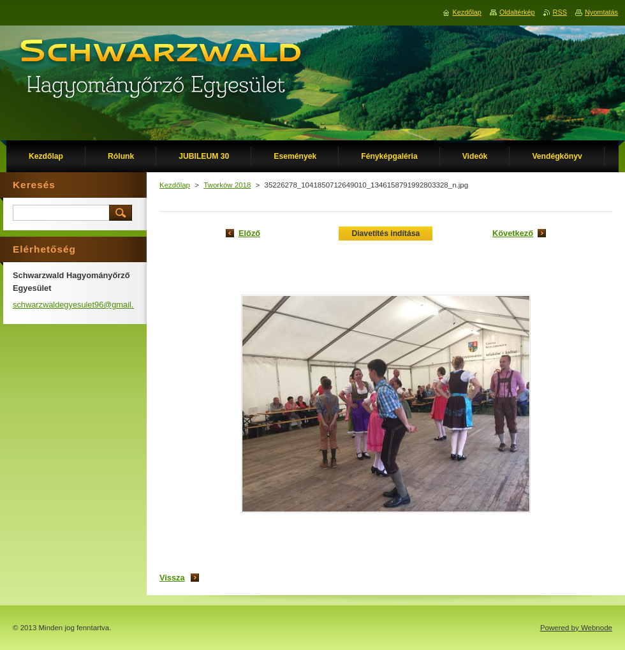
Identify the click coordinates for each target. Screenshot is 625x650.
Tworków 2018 (227, 185)
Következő (512, 233)
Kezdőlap (174, 185)
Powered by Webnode (576, 628)
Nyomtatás (601, 12)
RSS (560, 12)
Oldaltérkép (517, 12)
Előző (249, 233)
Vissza (172, 577)
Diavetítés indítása (385, 233)
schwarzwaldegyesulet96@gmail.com (81, 304)
